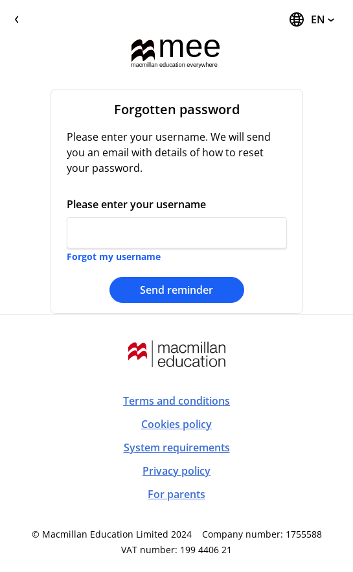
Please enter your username (136, 204)
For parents (176, 494)
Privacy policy (176, 471)
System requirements (177, 447)
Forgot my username (114, 256)
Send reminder (176, 290)
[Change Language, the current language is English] (311, 19)
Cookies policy (176, 424)
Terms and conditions (176, 401)
